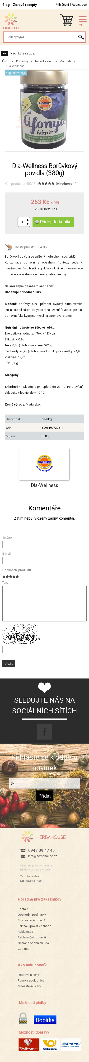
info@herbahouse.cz (42, 856)
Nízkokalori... (44, 61)
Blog (6, 5)
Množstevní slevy (29, 986)
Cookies (23, 948)
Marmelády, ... (69, 61)
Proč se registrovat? (31, 920)
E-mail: (6, 553)
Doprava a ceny (28, 975)
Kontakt (23, 909)
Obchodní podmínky (32, 914)
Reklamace (25, 931)
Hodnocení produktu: (17, 570)
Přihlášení (62, 4)
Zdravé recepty (25, 5)
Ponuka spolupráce (31, 980)
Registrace (79, 4)
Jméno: (7, 537)
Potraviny (22, 61)
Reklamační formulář (32, 937)
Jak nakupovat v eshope (34, 926)
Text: (5, 582)
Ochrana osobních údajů (34, 943)
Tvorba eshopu (31, 876)
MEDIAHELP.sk (31, 881)
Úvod (5, 61)
